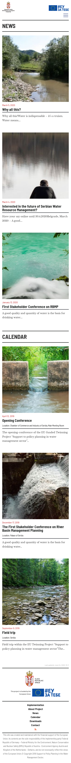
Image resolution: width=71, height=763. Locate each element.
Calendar (35, 717)
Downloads (35, 721)
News (35, 713)
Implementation (35, 705)
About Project (35, 709)
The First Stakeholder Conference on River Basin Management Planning (33, 528)
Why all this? (11, 109)
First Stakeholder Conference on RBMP (30, 306)
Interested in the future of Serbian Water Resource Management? (31, 208)
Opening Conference (17, 420)
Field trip (8, 632)
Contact (35, 725)
